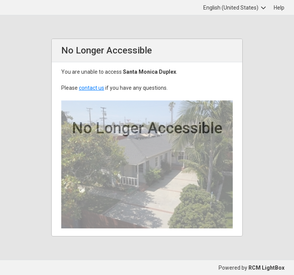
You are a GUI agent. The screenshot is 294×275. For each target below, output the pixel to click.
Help (279, 8)
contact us (91, 88)
